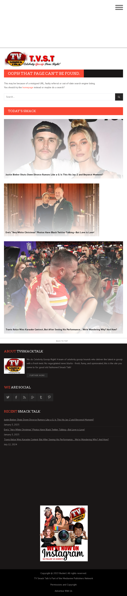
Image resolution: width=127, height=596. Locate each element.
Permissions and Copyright (63, 584)
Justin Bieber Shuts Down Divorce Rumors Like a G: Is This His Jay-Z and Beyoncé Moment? (49, 419)
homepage (27, 87)
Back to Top (62, 341)
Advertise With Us (63, 590)
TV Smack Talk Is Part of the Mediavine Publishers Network (63, 578)
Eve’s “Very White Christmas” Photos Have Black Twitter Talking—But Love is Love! (44, 429)
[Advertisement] (63, 25)
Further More (37, 375)
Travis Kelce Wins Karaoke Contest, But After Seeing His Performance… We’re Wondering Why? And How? (56, 439)
